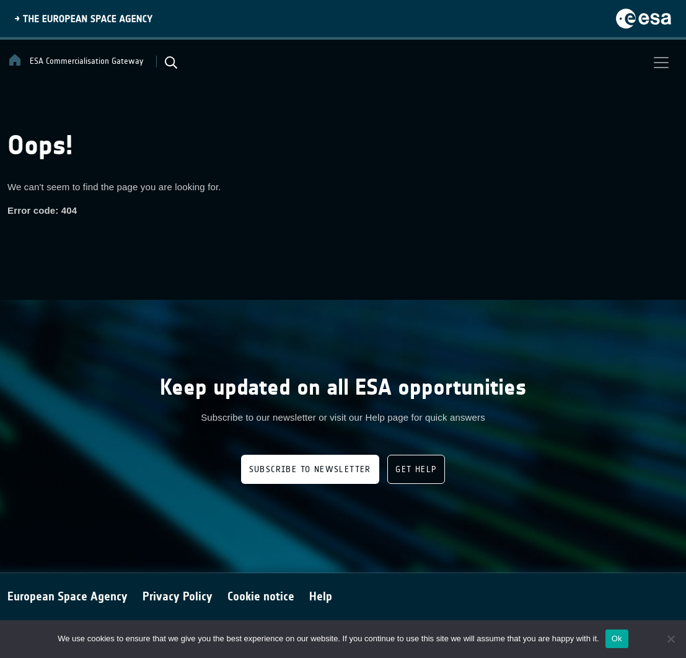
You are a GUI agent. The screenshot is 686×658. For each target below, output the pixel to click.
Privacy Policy (178, 596)
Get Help (416, 469)
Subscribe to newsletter (310, 469)
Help (320, 596)
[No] (670, 639)
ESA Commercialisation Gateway (75, 60)
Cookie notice (260, 596)
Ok (617, 638)
